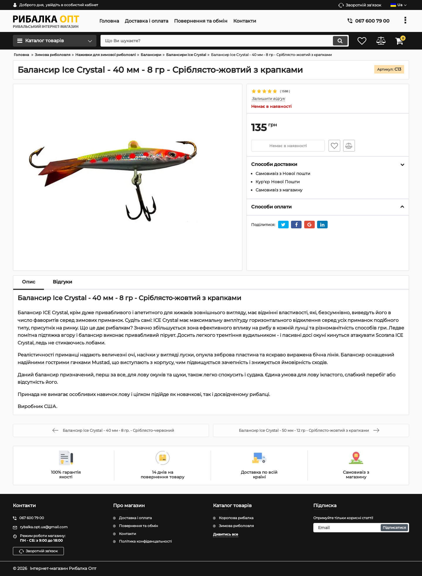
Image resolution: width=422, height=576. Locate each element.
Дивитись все (225, 534)
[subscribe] (361, 527)
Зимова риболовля (236, 526)
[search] (222, 41)
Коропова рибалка (236, 518)
